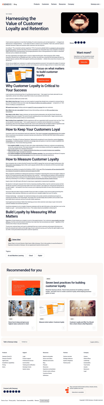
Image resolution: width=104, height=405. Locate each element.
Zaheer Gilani (16, 239)
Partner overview (67, 356)
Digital (40, 255)
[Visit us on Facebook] (13, 391)
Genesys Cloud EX (6, 358)
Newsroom (86, 369)
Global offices (87, 358)
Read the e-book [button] (44, 80)
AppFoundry (5, 360)
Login (24, 356)
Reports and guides (48, 356)
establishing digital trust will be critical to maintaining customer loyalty (36, 125)
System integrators (68, 360)
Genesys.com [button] (95, 4)
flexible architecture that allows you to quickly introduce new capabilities (42, 150)
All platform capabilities (8, 362)
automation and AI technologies (22, 155)
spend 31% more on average (35, 107)
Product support (27, 358)
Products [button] (37, 4)
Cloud (31, 255)
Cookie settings (44, 400)
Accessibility (30, 400)
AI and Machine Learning (16, 255)
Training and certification (29, 365)
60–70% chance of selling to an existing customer (39, 103)
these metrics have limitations (13, 165)
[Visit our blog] (19, 391)
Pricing (4, 365)
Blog (44, 362)
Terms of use (4, 400)
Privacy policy (12, 400)
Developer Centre (27, 367)
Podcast (45, 365)
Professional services (28, 360)
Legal (85, 371)
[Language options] (95, 342)
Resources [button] (62, 4)
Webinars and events (48, 360)
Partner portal (66, 362)
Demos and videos (47, 358)
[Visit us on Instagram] (7, 391)
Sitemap (37, 400)
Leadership (86, 360)
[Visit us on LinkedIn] (4, 391)
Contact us (24, 342)
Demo (3, 367)
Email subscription (21, 400)
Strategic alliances (68, 358)
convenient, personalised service (50, 133)
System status (26, 369)
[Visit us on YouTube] (16, 391)
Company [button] (71, 4)
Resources (45, 367)
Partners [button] (54, 4)
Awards (85, 367)
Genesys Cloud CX (7, 356)
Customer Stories (47, 373)
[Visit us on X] (10, 391)
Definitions (45, 375)
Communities (26, 362)
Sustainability (87, 362)
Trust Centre (87, 365)
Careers (86, 356)
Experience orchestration (49, 369)
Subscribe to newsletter (78, 392)
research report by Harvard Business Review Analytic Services (42, 178)
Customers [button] (45, 4)
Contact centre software (49, 371)
